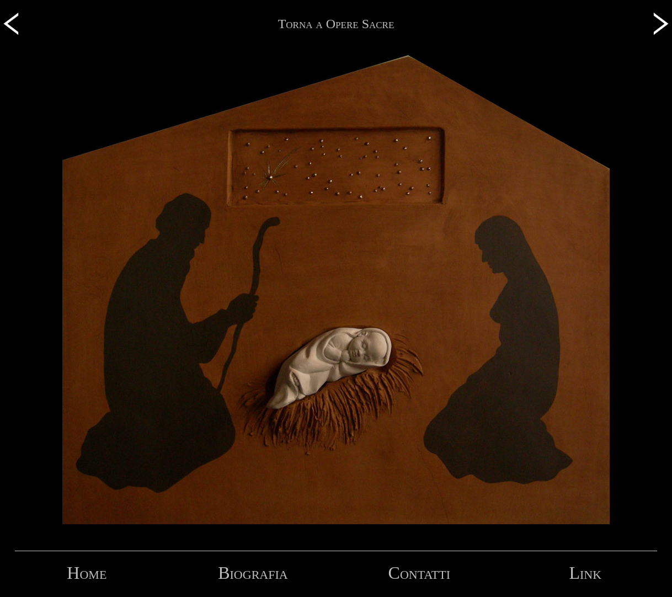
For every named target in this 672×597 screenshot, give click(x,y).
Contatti (419, 573)
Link (585, 573)
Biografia (252, 573)
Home (86, 573)
